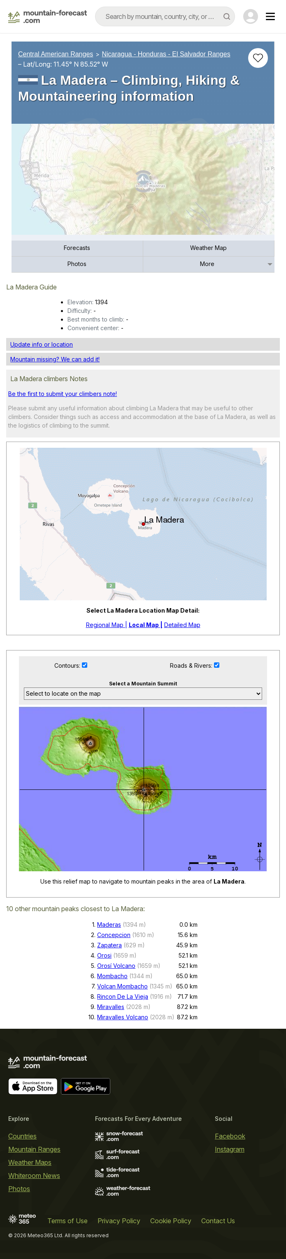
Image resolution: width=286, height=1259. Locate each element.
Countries (22, 1136)
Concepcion (113, 934)
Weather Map (208, 247)
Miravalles (110, 1006)
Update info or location (41, 344)
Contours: (68, 665)
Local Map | (146, 624)
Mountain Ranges (34, 1149)
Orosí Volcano (116, 965)
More (207, 263)
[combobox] (165, 16)
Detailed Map (182, 624)
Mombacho (112, 975)
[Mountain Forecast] (47, 16)
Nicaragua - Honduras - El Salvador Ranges (166, 54)
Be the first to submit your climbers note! (62, 393)
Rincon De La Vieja (122, 996)
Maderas (109, 924)
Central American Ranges (55, 54)
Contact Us (218, 1221)
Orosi (104, 955)
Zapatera (109, 945)
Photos (76, 263)
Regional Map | (106, 624)
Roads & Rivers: (192, 665)
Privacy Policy (119, 1221)
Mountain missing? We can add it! (55, 359)
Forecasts (77, 247)
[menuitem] (77, 249)
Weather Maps (29, 1162)
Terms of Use (67, 1221)
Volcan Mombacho (122, 986)
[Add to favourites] (258, 58)
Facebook (230, 1136)
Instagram (229, 1149)
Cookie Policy (170, 1221)
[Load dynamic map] (143, 182)
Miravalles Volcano (122, 1017)
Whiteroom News (34, 1175)
